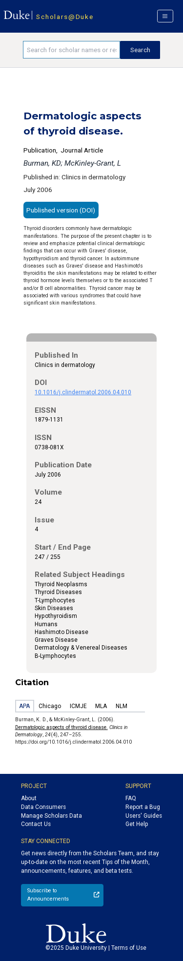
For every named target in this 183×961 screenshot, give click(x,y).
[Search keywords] (71, 49)
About (29, 798)
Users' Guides (143, 815)
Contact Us (36, 824)
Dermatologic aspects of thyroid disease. (61, 727)
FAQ (130, 798)
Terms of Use (128, 947)
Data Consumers (43, 807)
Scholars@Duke (64, 16)
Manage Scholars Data (51, 815)
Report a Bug (142, 807)
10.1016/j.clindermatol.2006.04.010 (83, 392)
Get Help (136, 824)
